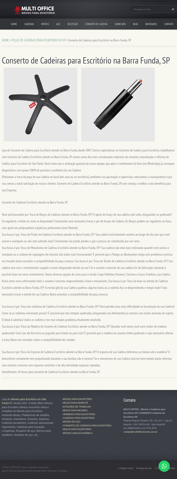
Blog (135, 24)
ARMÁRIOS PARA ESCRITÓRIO (79, 414)
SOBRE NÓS (120, 24)
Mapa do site (145, 468)
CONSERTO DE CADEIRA (96, 24)
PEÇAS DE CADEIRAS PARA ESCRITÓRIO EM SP (38, 40)
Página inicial (126, 468)
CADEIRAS (29, 24)
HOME (14, 24)
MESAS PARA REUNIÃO (75, 410)
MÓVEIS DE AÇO (71, 421)
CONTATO (168, 24)
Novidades (151, 24)
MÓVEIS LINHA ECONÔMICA (78, 433)
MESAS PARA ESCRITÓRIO (77, 429)
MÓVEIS (45, 24)
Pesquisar (172, 9)
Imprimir (171, 468)
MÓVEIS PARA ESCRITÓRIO (77, 399)
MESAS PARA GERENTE (75, 403)
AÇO (58, 24)
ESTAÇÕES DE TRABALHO (77, 407)
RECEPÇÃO (73, 24)
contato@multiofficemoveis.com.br (140, 432)
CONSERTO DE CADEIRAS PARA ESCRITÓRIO (87, 425)
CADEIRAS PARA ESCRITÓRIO (79, 418)
